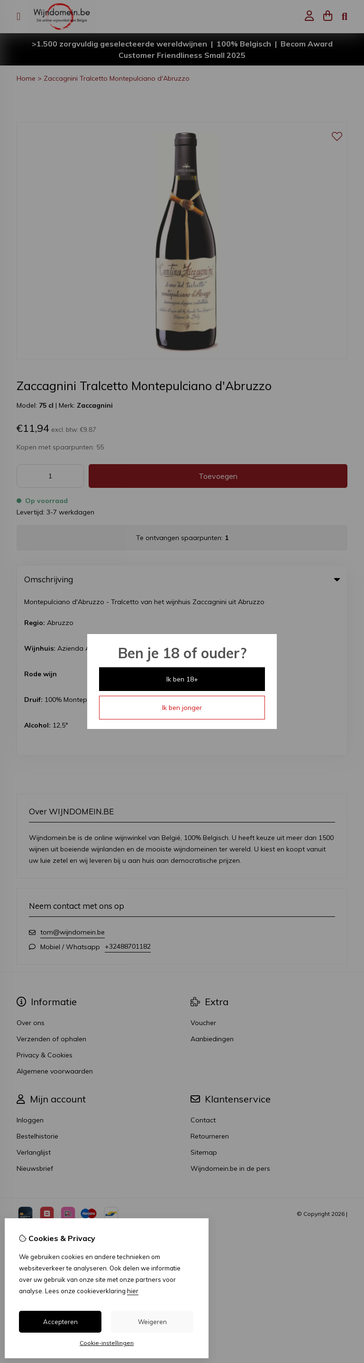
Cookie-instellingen (107, 1342)
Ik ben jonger (182, 707)
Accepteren (60, 1322)
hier (132, 1291)
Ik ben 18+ (182, 679)
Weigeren (152, 1322)
